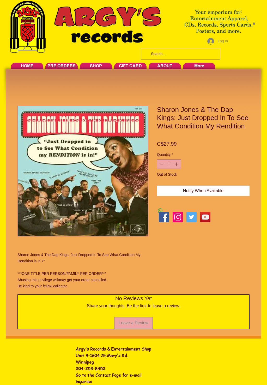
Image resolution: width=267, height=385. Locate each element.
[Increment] (177, 164)
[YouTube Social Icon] (205, 217)
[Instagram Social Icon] (178, 217)
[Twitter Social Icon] (191, 217)
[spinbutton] (169, 164)
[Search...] (180, 54)
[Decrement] (161, 164)
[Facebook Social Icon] (164, 217)
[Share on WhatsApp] (160, 211)
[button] (254, 23)
